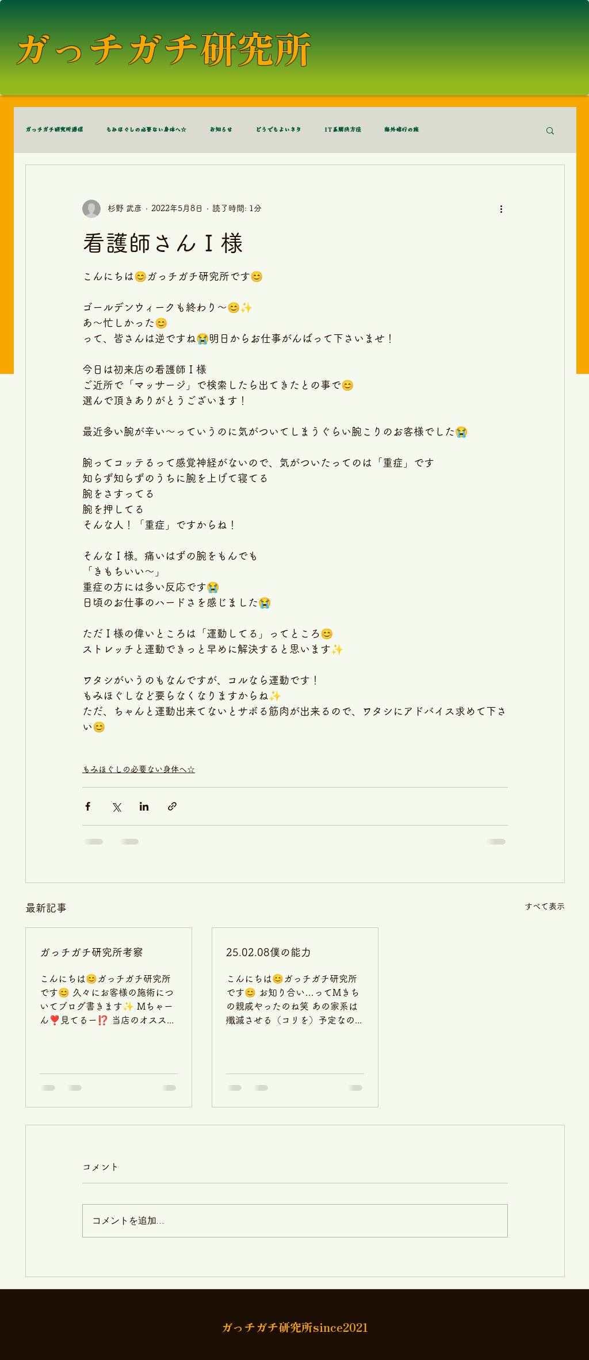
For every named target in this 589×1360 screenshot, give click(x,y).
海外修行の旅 (401, 130)
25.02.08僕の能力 (268, 952)
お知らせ (220, 130)
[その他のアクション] (501, 209)
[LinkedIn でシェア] (144, 806)
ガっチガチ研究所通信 (54, 130)
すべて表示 (545, 906)
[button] (550, 130)
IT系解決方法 (342, 130)
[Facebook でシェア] (87, 806)
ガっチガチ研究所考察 (91, 952)
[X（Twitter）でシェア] (115, 806)
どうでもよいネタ (278, 130)
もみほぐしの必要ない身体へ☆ (146, 130)
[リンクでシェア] (172, 806)
